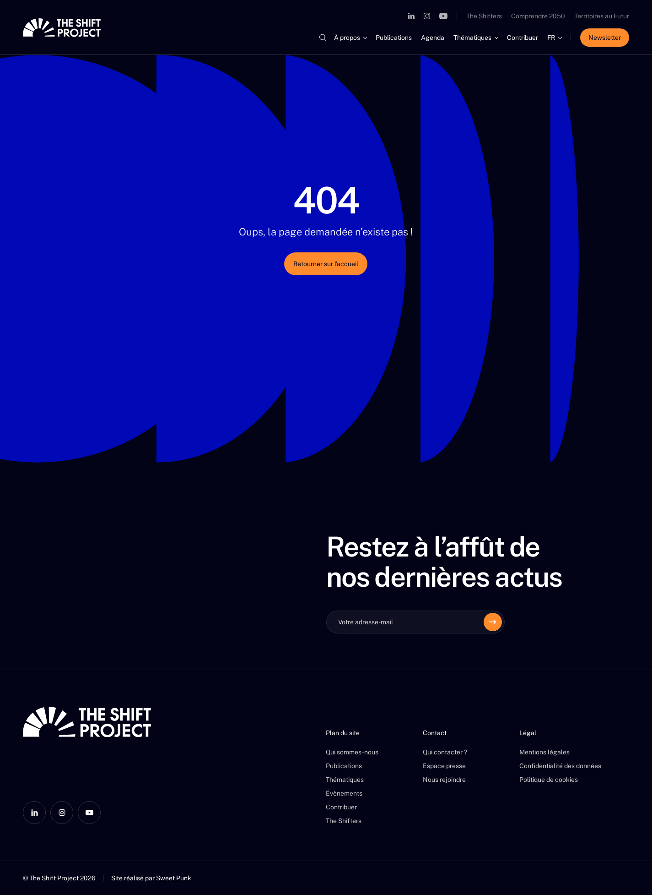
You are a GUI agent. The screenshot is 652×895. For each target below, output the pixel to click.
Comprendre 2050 (538, 16)
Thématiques (472, 37)
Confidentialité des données (560, 765)
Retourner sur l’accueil (325, 263)
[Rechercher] (322, 37)
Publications (394, 37)
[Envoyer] (493, 622)
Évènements (344, 793)
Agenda (432, 37)
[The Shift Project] (62, 27)
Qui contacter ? (445, 752)
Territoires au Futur (601, 16)
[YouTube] (443, 16)
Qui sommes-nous (352, 752)
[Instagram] (427, 16)
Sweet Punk (173, 878)
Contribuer (522, 37)
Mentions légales (544, 752)
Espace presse (444, 765)
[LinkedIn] (411, 16)
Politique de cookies (548, 779)
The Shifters (484, 16)
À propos (347, 37)
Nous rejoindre (444, 779)
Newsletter (604, 37)
